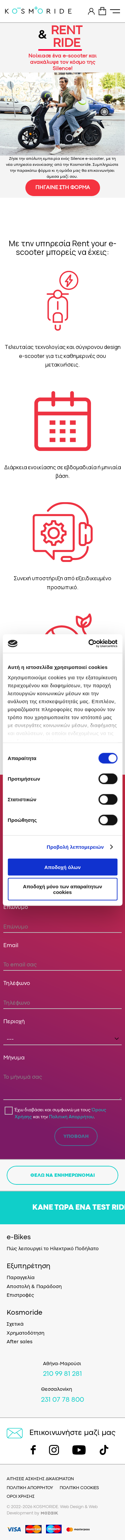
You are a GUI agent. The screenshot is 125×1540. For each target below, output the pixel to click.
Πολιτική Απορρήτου (71, 1117)
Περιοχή (14, 1021)
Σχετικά (15, 1324)
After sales (19, 1342)
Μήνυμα (14, 1057)
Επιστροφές (20, 1295)
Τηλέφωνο (16, 983)
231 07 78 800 (62, 1400)
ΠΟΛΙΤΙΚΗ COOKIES (79, 1488)
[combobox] (62, 1039)
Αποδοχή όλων (62, 867)
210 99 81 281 (62, 1374)
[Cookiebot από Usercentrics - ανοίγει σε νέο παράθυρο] (89, 643)
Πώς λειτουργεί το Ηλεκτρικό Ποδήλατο (53, 1249)
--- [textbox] (10, 1039)
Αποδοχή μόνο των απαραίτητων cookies (62, 889)
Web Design (72, 1507)
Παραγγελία (21, 1278)
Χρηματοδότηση (25, 1333)
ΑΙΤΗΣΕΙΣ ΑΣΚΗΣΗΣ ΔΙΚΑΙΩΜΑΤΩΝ (40, 1479)
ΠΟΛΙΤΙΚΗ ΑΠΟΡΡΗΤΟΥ (30, 1488)
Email (10, 945)
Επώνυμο (15, 907)
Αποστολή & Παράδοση (34, 1287)
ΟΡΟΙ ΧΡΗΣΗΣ (21, 1496)
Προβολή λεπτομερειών (75, 847)
